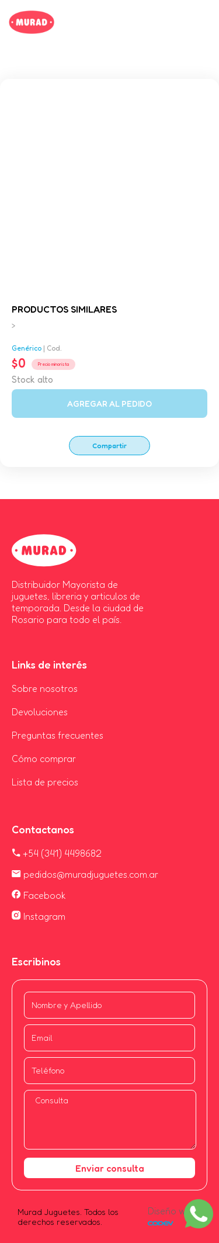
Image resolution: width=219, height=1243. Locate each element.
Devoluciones (40, 712)
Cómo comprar (44, 758)
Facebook (39, 895)
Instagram (38, 916)
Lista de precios (45, 782)
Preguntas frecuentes (57, 735)
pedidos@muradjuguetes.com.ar (85, 874)
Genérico (26, 348)
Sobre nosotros (45, 688)
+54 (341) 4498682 (57, 853)
